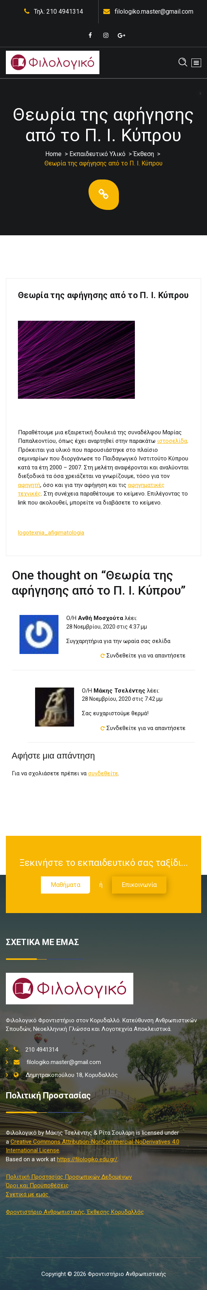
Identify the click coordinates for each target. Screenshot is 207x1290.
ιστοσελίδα (172, 440)
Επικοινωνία (139, 884)
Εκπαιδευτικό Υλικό (97, 154)
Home (53, 154)
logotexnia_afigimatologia (51, 532)
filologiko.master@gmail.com (154, 11)
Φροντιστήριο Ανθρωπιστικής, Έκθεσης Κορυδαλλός (75, 1211)
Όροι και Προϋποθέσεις (37, 1185)
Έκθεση (143, 154)
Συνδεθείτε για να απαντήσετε (146, 655)
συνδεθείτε (103, 773)
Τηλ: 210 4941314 (58, 11)
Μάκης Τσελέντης (119, 690)
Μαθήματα (65, 884)
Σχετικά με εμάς (28, 1194)
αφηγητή (29, 485)
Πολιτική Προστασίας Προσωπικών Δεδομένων (69, 1176)
